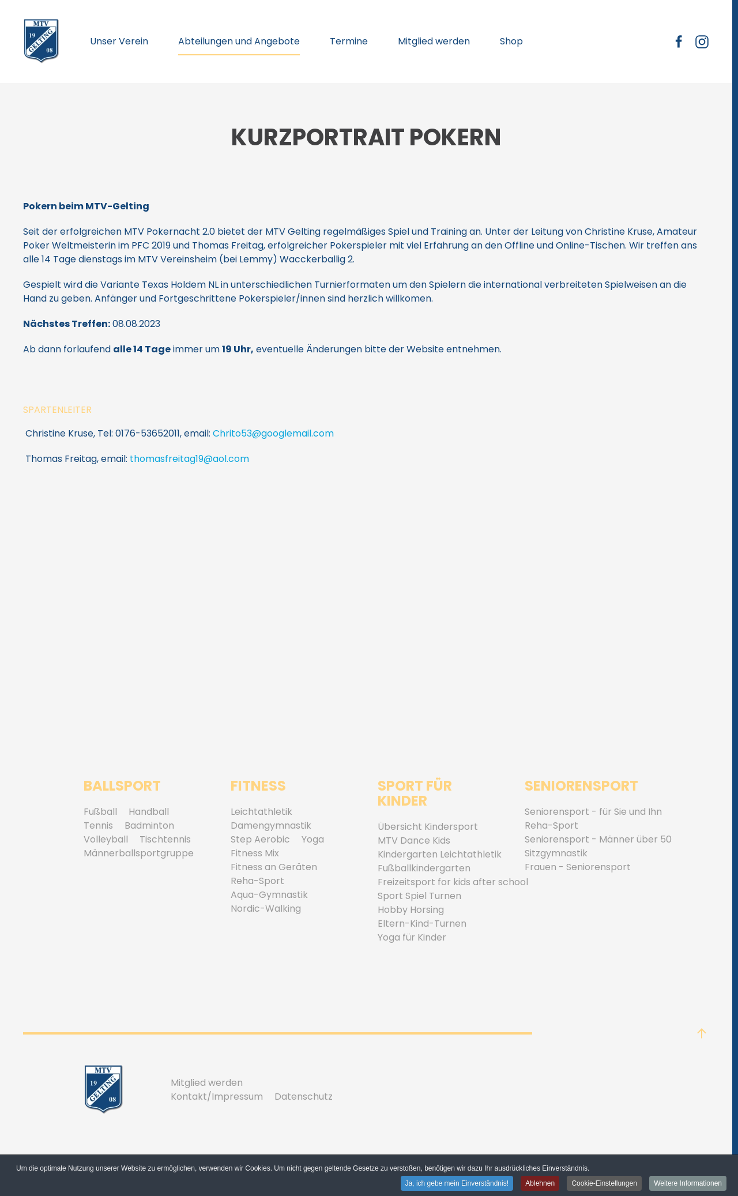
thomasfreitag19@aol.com (189, 458)
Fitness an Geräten (274, 867)
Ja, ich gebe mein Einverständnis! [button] (457, 1184)
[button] (701, 1033)
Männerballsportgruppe (139, 853)
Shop (511, 41)
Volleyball (106, 839)
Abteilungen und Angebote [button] (239, 41)
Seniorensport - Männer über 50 (598, 839)
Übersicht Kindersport (428, 826)
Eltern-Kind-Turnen (422, 923)
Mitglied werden (434, 41)
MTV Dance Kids (414, 840)
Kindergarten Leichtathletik (440, 854)
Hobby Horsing (411, 909)
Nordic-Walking (266, 908)
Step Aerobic (260, 839)
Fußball (100, 811)
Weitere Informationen (688, 1184)
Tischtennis (165, 839)
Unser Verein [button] (119, 41)
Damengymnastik (271, 825)
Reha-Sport (257, 880)
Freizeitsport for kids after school (453, 882)
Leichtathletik (261, 811)
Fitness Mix (255, 853)
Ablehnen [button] (540, 1184)
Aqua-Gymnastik (269, 894)
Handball (149, 811)
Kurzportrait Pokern (366, 137)
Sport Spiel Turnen (419, 895)
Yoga (313, 839)
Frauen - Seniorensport (578, 867)
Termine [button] (349, 41)
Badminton (149, 825)
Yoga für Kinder (412, 937)
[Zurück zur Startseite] (41, 41)
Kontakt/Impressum (217, 1096)
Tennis (98, 825)
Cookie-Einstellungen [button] (604, 1184)
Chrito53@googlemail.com (273, 433)
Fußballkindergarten (424, 868)
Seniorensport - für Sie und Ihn (593, 811)
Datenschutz (303, 1096)
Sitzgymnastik (556, 853)
